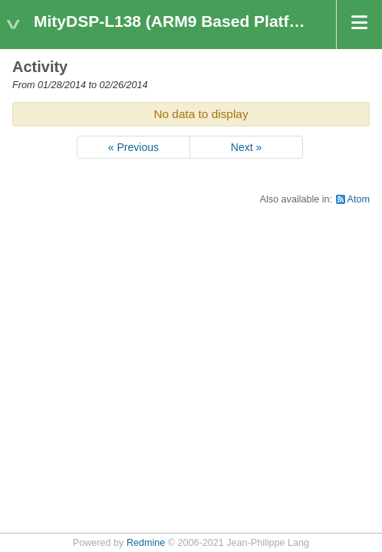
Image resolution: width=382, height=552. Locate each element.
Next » (246, 147)
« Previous (133, 147)
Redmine (146, 542)
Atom (358, 199)
